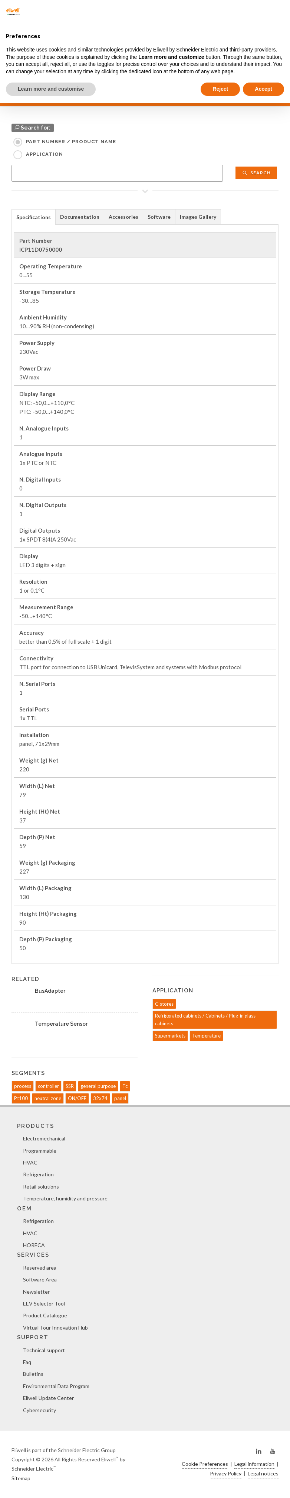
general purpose (98, 1086)
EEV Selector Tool (44, 1303)
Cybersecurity (39, 1410)
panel (120, 1098)
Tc (125, 1086)
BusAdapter (50, 991)
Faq (27, 1362)
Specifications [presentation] (33, 217)
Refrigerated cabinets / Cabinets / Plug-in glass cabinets (205, 1019)
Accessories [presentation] (123, 217)
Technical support (44, 1350)
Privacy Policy (225, 1473)
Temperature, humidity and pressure (65, 1198)
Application (44, 154)
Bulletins (33, 1374)
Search (256, 172)
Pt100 (21, 1098)
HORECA (34, 1245)
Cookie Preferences (205, 1464)
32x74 (100, 1098)
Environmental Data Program (56, 1386)
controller (48, 1086)
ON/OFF (77, 1098)
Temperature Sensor (61, 1024)
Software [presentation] (159, 217)
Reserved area (39, 1267)
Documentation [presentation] (79, 217)
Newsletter (36, 1291)
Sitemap (20, 1478)
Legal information (254, 1464)
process (22, 1086)
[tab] (33, 216)
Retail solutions (41, 1186)
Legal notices (263, 1473)
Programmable (39, 1150)
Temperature (206, 1036)
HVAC (30, 1162)
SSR (70, 1086)
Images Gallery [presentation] (198, 217)
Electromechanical (44, 1138)
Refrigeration (38, 1174)
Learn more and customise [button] (51, 89)
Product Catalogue (45, 1315)
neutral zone (47, 1098)
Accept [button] (263, 89)
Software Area (40, 1279)
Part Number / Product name (71, 141)
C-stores (164, 1004)
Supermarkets (170, 1036)
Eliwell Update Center (48, 1398)
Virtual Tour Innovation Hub (55, 1327)
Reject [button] (220, 89)
